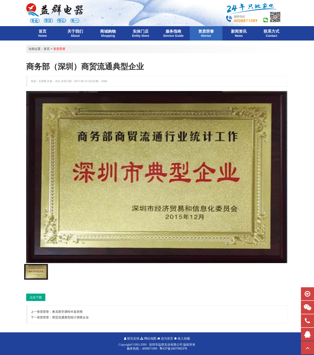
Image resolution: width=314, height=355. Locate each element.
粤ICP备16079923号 (173, 348)
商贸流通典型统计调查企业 (70, 317)
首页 (47, 49)
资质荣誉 (59, 49)
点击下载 (36, 297)
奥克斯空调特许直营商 (67, 311)
